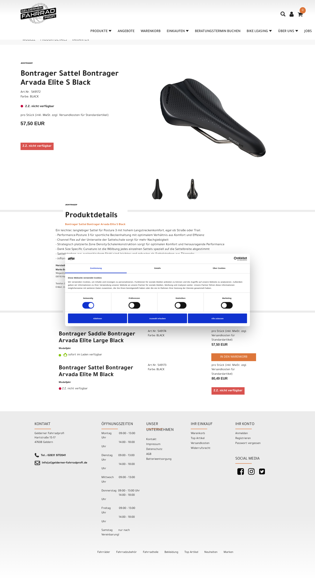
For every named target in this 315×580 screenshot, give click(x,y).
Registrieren (243, 438)
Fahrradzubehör (126, 552)
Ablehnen (97, 318)
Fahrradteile (150, 552)
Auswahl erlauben (157, 318)
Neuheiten (210, 552)
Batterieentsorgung (158, 459)
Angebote (126, 31)
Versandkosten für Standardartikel (83, 115)
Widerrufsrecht (200, 448)
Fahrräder (103, 552)
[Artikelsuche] (283, 15)
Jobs (308, 31)
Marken (228, 552)
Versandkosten (200, 443)
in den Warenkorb (233, 357)
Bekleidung (171, 552)
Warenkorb (151, 31)
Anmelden (241, 433)
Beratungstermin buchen (217, 31)
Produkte (101, 31)
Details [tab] (157, 268)
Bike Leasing (259, 31)
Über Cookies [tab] (219, 268)
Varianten (80, 40)
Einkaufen (178, 31)
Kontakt (151, 439)
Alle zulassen (218, 318)
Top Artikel (198, 438)
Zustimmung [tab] (96, 268)
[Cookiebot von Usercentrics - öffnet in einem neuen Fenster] (229, 259)
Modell (29, 40)
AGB (148, 454)
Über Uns (288, 31)
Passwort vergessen (248, 443)
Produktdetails (53, 40)
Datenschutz (154, 449)
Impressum (153, 444)
